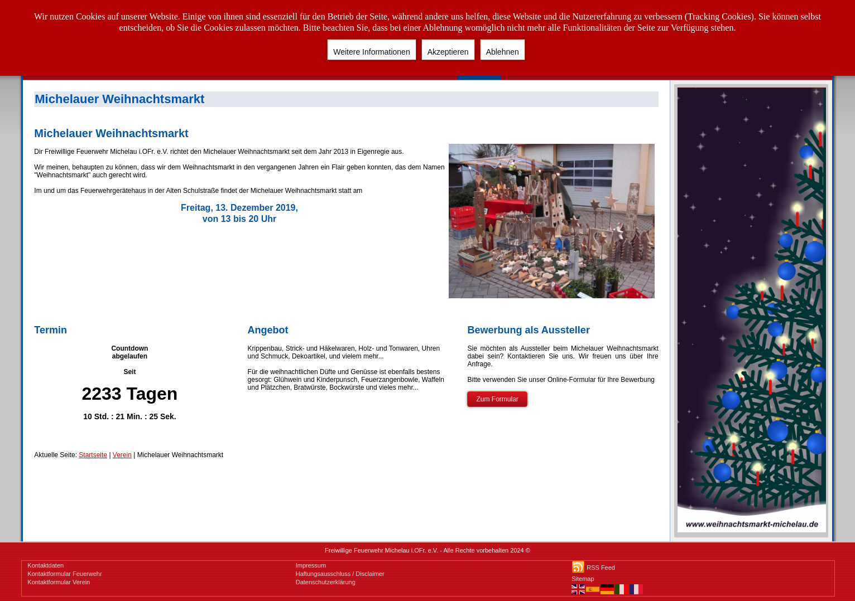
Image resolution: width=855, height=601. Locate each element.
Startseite (93, 455)
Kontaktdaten (45, 565)
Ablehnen (502, 51)
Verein (122, 455)
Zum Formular (497, 399)
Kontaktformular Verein (58, 582)
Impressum (311, 565)
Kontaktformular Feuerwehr (64, 573)
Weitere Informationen (371, 51)
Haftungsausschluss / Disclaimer (340, 573)
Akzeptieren (448, 51)
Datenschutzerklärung (326, 582)
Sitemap (582, 578)
